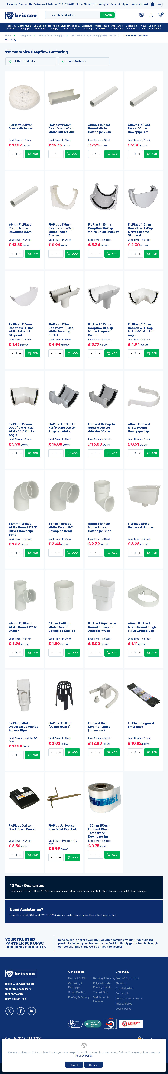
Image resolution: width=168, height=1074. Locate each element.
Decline (93, 1064)
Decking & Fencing (104, 978)
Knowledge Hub (125, 988)
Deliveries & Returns (45, 4)
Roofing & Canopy (78, 997)
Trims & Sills (100, 992)
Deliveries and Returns (129, 998)
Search (107, 14)
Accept (74, 1064)
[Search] (77, 15)
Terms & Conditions (127, 978)
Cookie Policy (123, 1008)
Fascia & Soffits (77, 978)
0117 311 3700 (66, 4)
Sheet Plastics (76, 992)
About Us (12, 4)
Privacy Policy (124, 1003)
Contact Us (25, 4)
